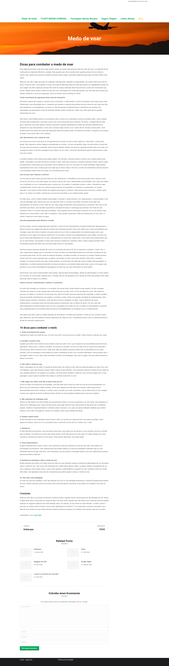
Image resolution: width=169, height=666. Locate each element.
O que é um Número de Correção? (46, 574)
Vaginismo (28, 660)
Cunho (22, 660)
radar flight (37, 515)
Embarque (37, 549)
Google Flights (86, 561)
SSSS (83, 549)
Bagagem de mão (40, 561)
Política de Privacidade (65, 660)
